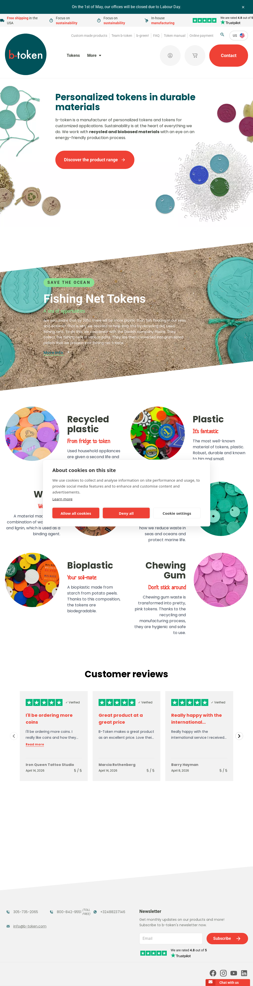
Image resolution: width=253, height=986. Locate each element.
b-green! (142, 36)
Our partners (117, 954)
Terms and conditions (100, 975)
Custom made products (89, 36)
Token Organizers (16, 908)
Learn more (62, 498)
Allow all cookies (76, 513)
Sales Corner (105, 905)
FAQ (156, 36)
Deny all (126, 513)
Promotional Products (105, 892)
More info (56, 352)
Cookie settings (177, 513)
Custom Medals (21, 921)
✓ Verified (72, 702)
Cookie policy (158, 975)
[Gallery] (126, 736)
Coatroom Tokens (59, 892)
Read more (35, 744)
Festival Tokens (64, 880)
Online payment (201, 36)
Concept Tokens (65, 905)
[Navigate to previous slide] (14, 736)
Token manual (174, 36)
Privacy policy (132, 975)
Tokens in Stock (108, 880)
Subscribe (227, 877)
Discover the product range (95, 159)
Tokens (73, 55)
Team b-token (121, 36)
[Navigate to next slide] (239, 736)
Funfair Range (20, 889)
